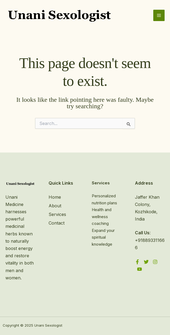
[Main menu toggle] (159, 15)
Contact (56, 223)
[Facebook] (137, 261)
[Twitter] (146, 261)
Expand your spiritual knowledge (103, 237)
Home (55, 197)
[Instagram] (155, 261)
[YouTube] (139, 269)
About (55, 205)
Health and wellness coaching (101, 216)
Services (57, 214)
